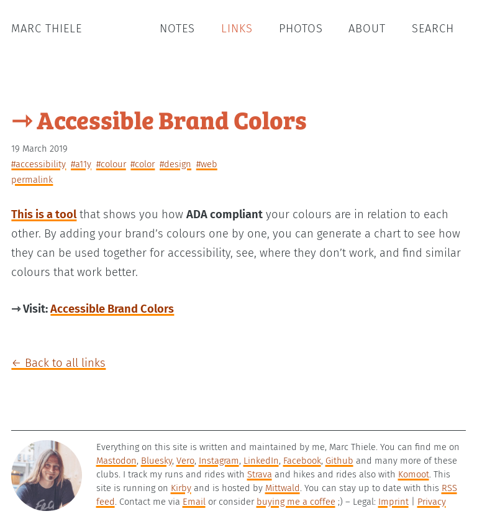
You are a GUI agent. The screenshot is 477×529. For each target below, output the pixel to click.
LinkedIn (261, 460)
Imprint (393, 501)
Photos (301, 28)
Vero (185, 460)
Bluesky (156, 460)
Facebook (302, 460)
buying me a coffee (296, 501)
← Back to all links (58, 363)
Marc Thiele (46, 28)
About (367, 28)
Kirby (181, 488)
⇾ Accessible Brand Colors (159, 119)
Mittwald (282, 488)
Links (237, 28)
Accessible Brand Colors (112, 309)
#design (175, 164)
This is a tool (43, 214)
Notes (177, 28)
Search (433, 28)
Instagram (219, 460)
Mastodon (116, 460)
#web (206, 164)
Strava (259, 474)
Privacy (431, 501)
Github (339, 460)
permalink (32, 179)
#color (142, 164)
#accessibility (38, 164)
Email (194, 501)
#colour (111, 164)
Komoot (413, 474)
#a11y (81, 164)
